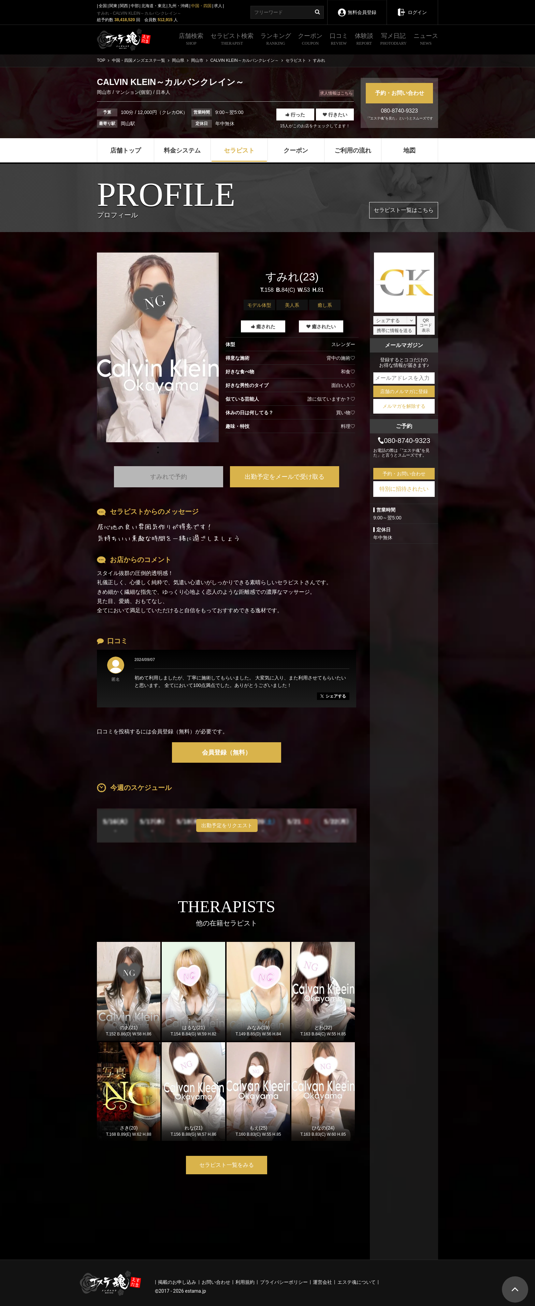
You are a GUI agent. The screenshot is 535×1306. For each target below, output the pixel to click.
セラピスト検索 (232, 39)
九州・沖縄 (178, 5)
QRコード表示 (426, 325)
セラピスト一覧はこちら (404, 210)
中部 (135, 5)
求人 (218, 5)
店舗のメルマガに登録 (404, 391)
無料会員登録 (356, 7)
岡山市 (105, 92)
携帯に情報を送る (394, 330)
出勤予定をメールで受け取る (284, 476)
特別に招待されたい (404, 489)
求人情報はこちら (336, 93)
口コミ (339, 39)
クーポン (310, 39)
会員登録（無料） (226, 752)
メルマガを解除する (403, 406)
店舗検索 (191, 39)
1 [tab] (158, 452)
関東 (113, 5)
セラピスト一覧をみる (226, 1165)
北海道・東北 (153, 5)
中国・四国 (201, 5)
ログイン (412, 7)
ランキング (275, 39)
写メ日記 (393, 39)
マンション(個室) (133, 92)
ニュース (426, 39)
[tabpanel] (158, 347)
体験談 (364, 39)
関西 (124, 5)
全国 (103, 5)
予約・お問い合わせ (399, 93)
